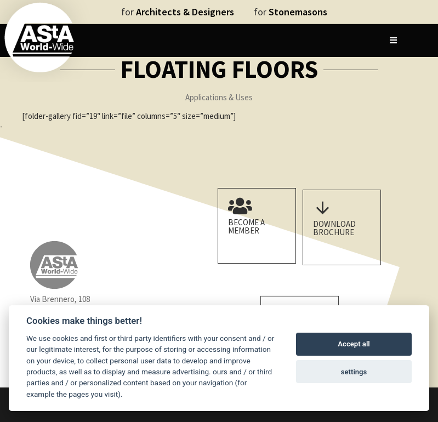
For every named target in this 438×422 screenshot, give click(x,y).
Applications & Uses (219, 97)
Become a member (254, 223)
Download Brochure (339, 230)
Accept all (353, 344)
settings (354, 372)
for (177, 11)
